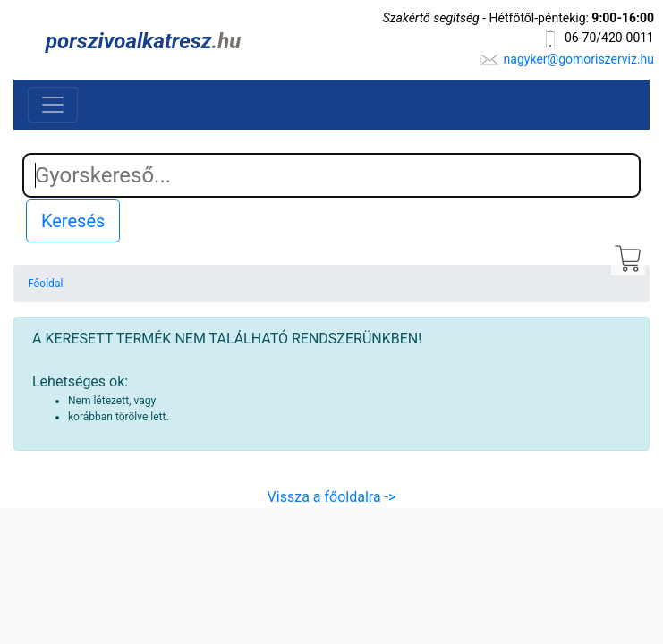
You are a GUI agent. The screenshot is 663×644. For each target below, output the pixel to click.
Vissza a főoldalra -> (332, 496)
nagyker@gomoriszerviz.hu (579, 59)
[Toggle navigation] (53, 105)
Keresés (73, 221)
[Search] (331, 175)
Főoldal (45, 283)
